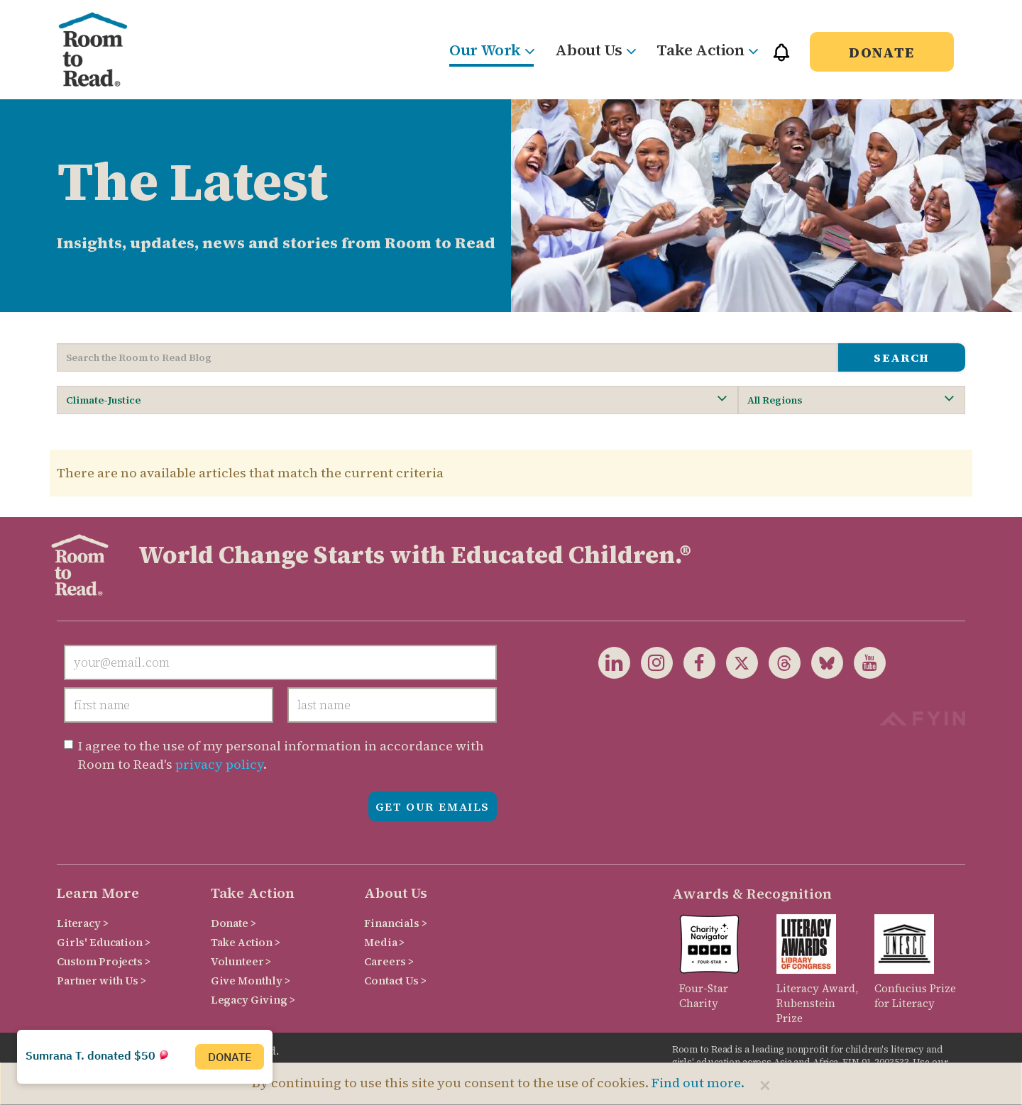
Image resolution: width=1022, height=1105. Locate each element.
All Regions (850, 400)
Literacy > (83, 923)
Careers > (389, 961)
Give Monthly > (250, 980)
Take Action (706, 49)
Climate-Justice (396, 400)
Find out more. (698, 1083)
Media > (384, 942)
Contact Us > (395, 980)
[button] (781, 58)
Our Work (491, 49)
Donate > (233, 923)
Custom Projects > (103, 961)
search (902, 357)
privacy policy (219, 764)
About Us (595, 49)
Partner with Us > (101, 980)
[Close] (765, 1085)
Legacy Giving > (253, 999)
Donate (882, 52)
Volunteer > (241, 961)
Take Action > (245, 942)
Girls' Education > (103, 942)
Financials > (395, 923)
